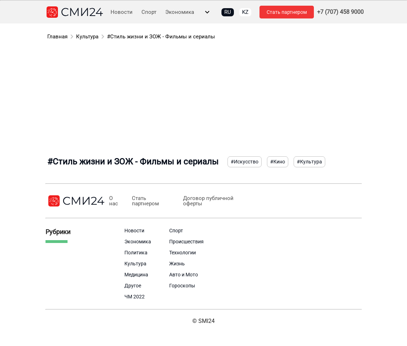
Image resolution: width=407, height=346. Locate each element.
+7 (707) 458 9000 (340, 12)
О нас (113, 201)
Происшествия (186, 241)
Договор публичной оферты (208, 201)
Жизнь (177, 263)
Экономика (179, 12)
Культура (87, 36)
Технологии (182, 252)
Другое (132, 285)
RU (227, 12)
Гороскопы (182, 285)
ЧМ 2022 (134, 296)
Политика (136, 252)
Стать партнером (287, 12)
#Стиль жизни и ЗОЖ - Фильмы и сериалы (161, 36)
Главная (57, 36)
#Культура (309, 161)
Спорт (148, 12)
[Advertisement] (203, 99)
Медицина (136, 274)
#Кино (277, 161)
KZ (245, 12)
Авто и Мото (183, 274)
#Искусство (244, 161)
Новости (122, 12)
